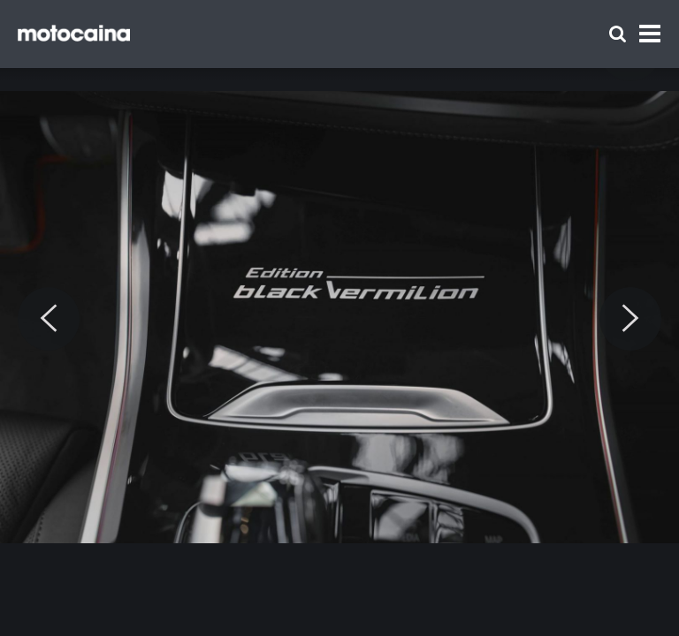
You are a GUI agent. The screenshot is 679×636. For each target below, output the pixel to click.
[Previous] (49, 319)
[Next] (630, 319)
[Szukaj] (617, 34)
